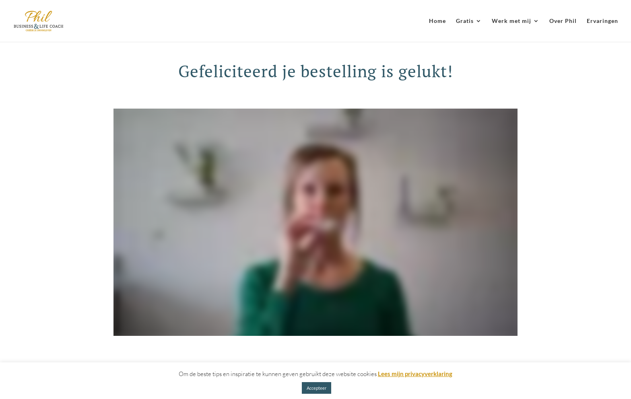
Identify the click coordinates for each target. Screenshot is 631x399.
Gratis (465, 21)
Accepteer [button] (316, 388)
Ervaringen (602, 21)
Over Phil (563, 21)
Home (437, 21)
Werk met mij (511, 21)
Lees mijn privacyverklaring (415, 373)
